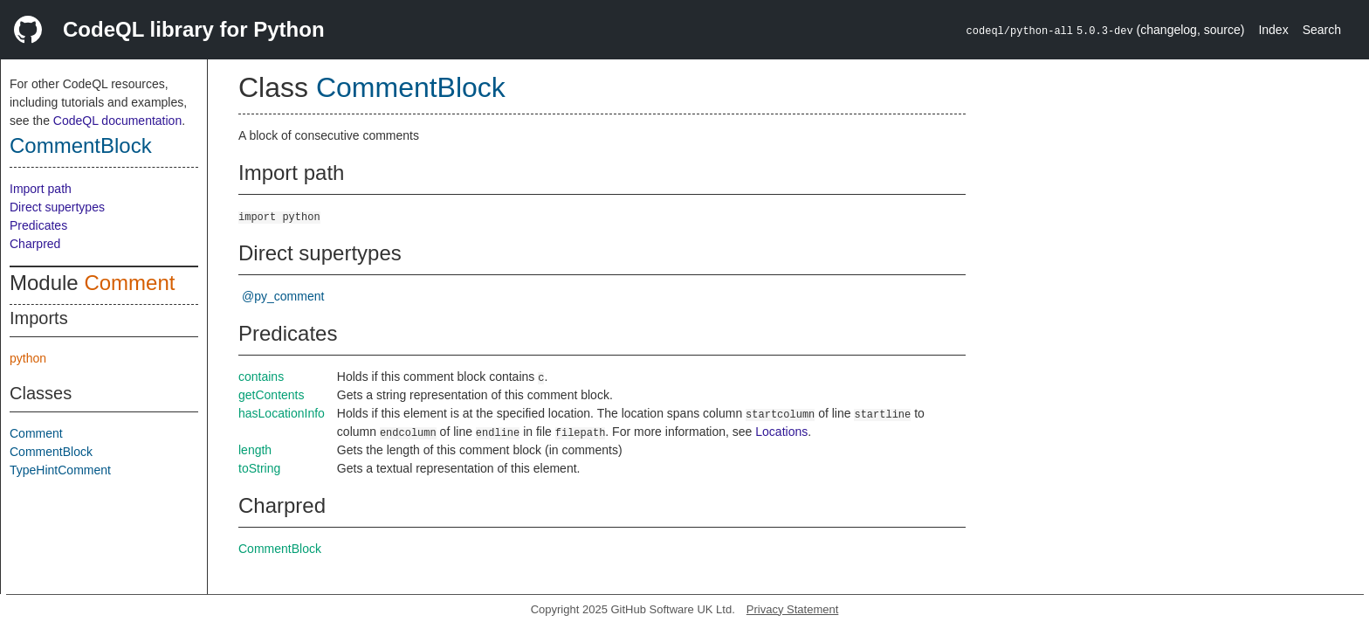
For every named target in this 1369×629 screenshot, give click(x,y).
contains (261, 377)
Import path (41, 189)
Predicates (38, 225)
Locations (781, 432)
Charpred (35, 244)
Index (1273, 30)
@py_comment (283, 296)
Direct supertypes (57, 207)
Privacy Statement (792, 609)
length (255, 450)
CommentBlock (81, 145)
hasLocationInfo (281, 413)
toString (259, 468)
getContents (271, 395)
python (28, 358)
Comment (129, 282)
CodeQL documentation (117, 121)
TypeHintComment (60, 470)
